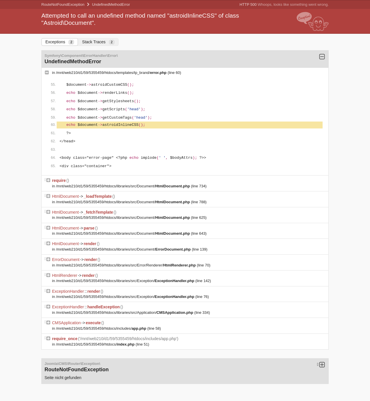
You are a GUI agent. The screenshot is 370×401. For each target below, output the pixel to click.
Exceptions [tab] (59, 42)
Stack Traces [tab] (98, 42)
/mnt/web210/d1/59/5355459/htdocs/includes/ (101, 328)
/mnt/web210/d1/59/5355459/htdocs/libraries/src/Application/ (125, 312)
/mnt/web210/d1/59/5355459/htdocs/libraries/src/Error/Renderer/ (126, 265)
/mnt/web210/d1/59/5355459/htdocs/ (96, 344)
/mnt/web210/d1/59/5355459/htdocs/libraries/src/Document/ (123, 186)
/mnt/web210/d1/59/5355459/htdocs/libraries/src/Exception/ (125, 281)
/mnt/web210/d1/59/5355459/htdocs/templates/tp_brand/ (112, 72)
